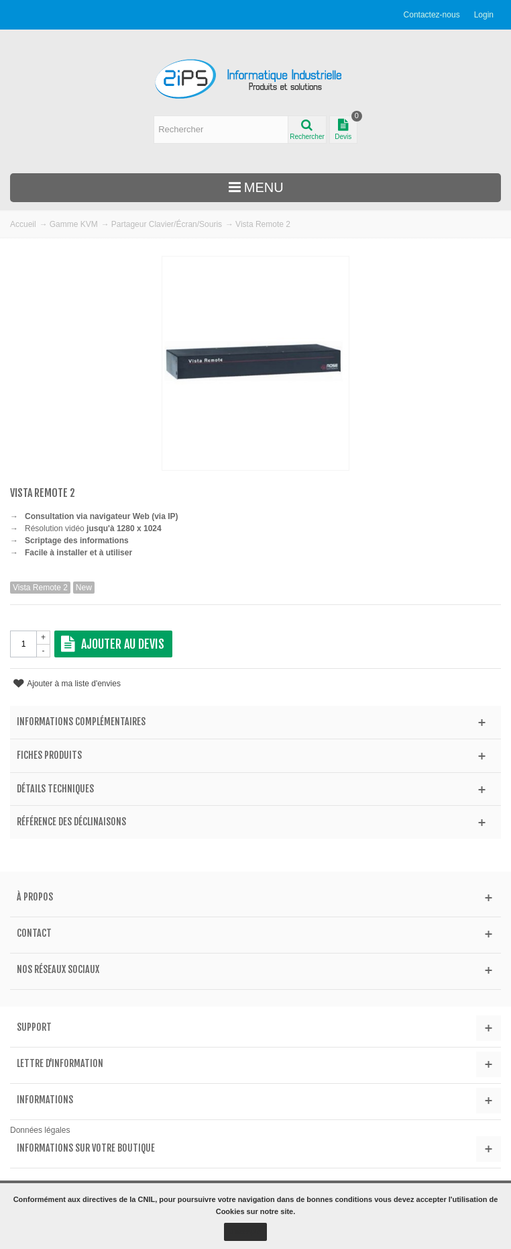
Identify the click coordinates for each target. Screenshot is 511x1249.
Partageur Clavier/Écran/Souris (166, 224)
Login (484, 14)
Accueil (23, 224)
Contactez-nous (432, 14)
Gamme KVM (74, 224)
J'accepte (245, 1232)
